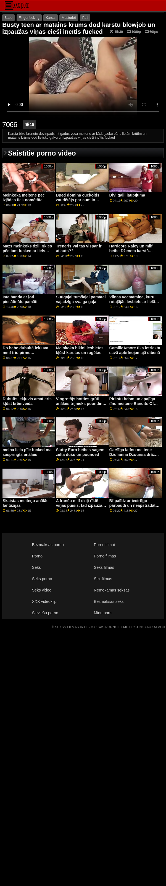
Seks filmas (104, 567)
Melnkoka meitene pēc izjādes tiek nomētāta (23, 197)
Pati (85, 18)
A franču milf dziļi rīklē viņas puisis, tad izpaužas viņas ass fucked (80, 505)
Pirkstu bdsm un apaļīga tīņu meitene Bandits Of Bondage (132, 403)
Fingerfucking (29, 18)
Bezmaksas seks (109, 601)
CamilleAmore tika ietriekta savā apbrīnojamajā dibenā (134, 350)
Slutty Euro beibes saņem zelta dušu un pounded (80, 452)
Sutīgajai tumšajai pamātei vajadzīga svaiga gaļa (81, 299)
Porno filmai (104, 545)
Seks (36, 567)
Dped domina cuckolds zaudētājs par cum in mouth (77, 199)
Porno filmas (105, 556)
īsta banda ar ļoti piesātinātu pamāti (19, 299)
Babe (8, 18)
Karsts (50, 18)
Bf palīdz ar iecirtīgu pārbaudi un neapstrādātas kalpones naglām (134, 505)
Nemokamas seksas (112, 590)
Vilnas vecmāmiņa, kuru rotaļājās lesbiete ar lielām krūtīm (134, 301)
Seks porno (42, 579)
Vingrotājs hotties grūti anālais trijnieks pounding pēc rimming (80, 403)
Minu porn (103, 613)
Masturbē (69, 18)
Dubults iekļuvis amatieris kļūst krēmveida (26, 401)
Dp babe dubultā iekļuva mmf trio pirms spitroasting (25, 352)
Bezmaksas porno (48, 545)
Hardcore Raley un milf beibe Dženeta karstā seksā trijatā (130, 250)
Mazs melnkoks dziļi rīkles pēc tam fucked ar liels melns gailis (27, 250)
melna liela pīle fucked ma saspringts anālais (26, 452)
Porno (37, 556)
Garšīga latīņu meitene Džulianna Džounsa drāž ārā (132, 454)
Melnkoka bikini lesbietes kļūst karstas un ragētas (79, 350)
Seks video (41, 590)
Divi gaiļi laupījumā (127, 195)
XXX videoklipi (44, 601)
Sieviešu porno (45, 613)
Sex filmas (103, 579)
